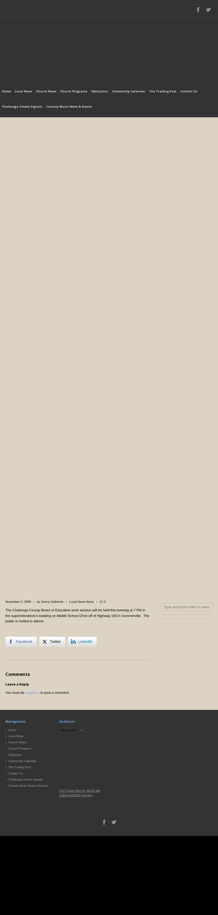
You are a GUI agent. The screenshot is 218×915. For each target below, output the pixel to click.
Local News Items (81, 601)
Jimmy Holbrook (52, 601)
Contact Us (188, 91)
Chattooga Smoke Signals (22, 106)
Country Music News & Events (69, 106)
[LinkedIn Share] (82, 642)
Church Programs (73, 91)
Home (6, 91)
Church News (46, 91)
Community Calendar (128, 91)
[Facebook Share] (21, 642)
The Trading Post (162, 91)
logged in (32, 693)
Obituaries (99, 91)
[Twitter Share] (52, 642)
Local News (23, 91)
